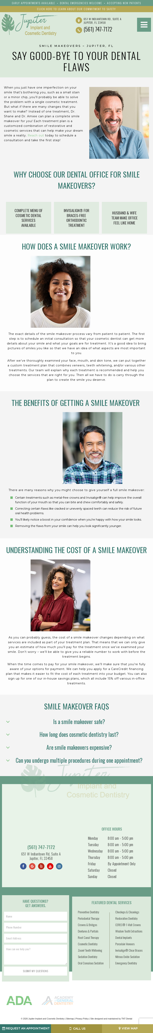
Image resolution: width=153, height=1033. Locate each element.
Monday (93, 838)
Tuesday (93, 844)
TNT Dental (126, 1018)
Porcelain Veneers (124, 944)
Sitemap (70, 1018)
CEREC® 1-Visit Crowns (128, 924)
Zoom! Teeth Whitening (90, 950)
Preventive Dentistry (88, 912)
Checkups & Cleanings (127, 912)
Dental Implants (123, 937)
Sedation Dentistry (87, 956)
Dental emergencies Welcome (81, 3)
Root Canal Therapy (88, 937)
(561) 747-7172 (94, 29)
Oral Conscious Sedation (91, 963)
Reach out (36, 135)
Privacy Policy (82, 1018)
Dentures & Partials (88, 931)
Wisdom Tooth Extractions (128, 931)
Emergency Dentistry (126, 963)
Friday (92, 863)
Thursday (94, 857)
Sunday (92, 876)
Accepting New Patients (124, 3)
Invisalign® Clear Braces (128, 950)
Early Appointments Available (33, 3)
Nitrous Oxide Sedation (127, 956)
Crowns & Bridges (87, 924)
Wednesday (95, 850)
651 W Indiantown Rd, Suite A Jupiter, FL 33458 (98, 20)
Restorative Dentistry (126, 918)
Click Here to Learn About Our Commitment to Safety (76, 9)
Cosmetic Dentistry (88, 944)
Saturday (94, 870)
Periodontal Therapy (88, 918)
